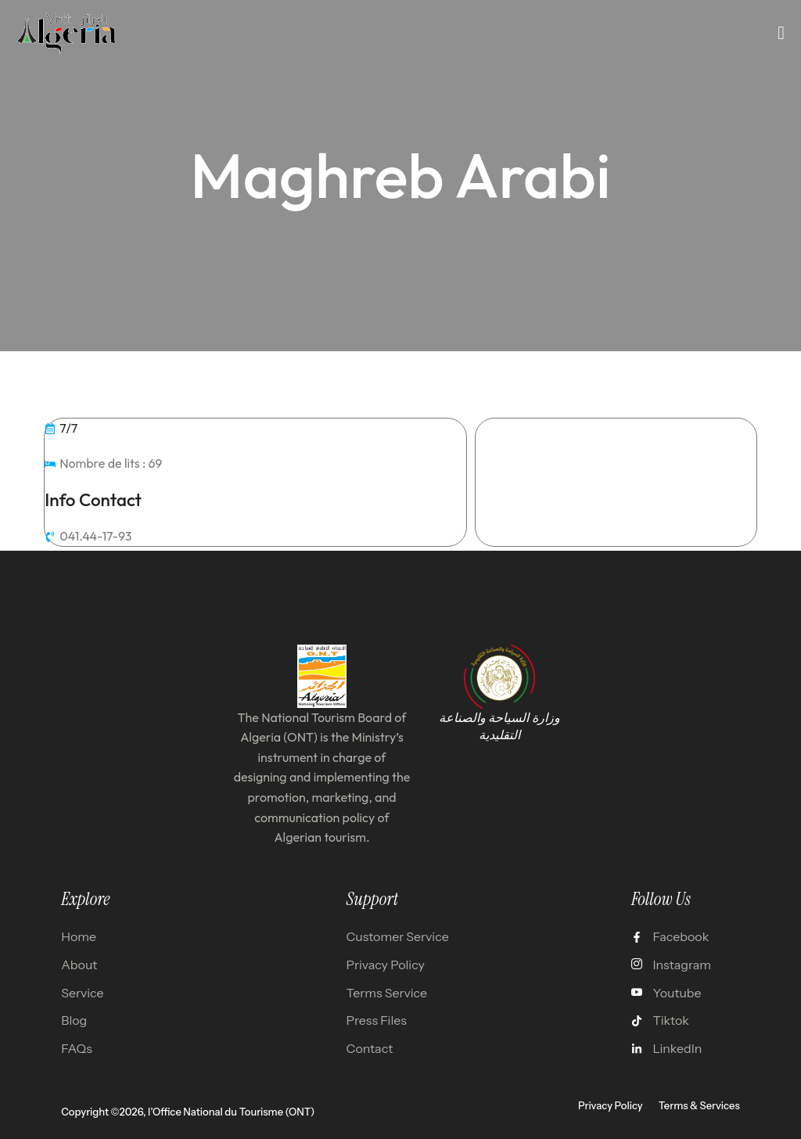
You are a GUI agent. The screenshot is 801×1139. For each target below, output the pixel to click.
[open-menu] (781, 32)
